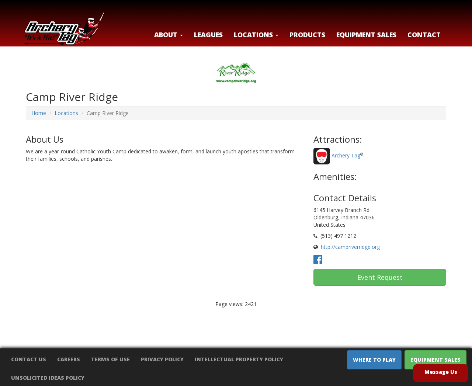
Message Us (440, 371)
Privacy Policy (162, 359)
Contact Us (28, 359)
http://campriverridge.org (350, 246)
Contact (424, 34)
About (168, 34)
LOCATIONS (256, 34)
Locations (66, 113)
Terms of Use (110, 359)
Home (38, 113)
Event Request (380, 277)
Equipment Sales (366, 34)
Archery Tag (346, 155)
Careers (68, 359)
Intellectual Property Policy (239, 359)
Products (307, 34)
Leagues (208, 34)
